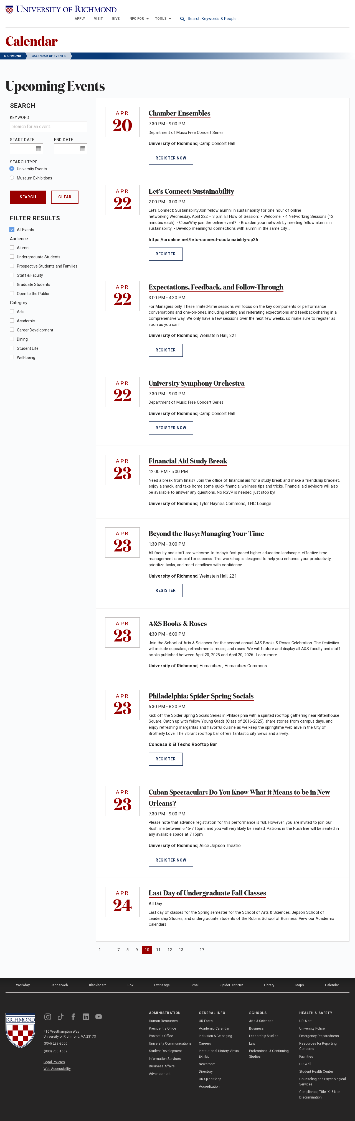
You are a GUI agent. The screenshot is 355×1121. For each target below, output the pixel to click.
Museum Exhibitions (34, 168)
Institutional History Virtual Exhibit (219, 1043)
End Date (63, 130)
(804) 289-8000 (55, 1034)
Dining (22, 330)
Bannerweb (59, 975)
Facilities (306, 1046)
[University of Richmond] (49, 9)
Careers (205, 1033)
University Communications (170, 1033)
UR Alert (305, 1011)
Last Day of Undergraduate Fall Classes (207, 883)
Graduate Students (33, 275)
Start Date (22, 130)
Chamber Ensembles (180, 103)
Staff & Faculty (30, 266)
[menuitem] (166, 9)
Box (130, 975)
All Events (25, 220)
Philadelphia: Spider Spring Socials (201, 686)
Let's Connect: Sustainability (191, 181)
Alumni (23, 238)
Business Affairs (162, 1056)
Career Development (35, 320)
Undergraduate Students (38, 247)
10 (148, 940)
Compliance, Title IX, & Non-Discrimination (320, 1084)
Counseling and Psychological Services (322, 1071)
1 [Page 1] (100, 940)
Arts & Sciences (261, 1011)
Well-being (26, 348)
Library (269, 975)
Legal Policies (54, 1051)
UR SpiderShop (210, 1069)
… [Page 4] (109, 940)
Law (252, 1033)
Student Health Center (316, 1061)
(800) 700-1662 (55, 1041)
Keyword (19, 108)
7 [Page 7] (118, 940)
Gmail (195, 975)
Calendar (32, 31)
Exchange (162, 975)
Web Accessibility (57, 1058)
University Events (32, 159)
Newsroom (207, 1054)
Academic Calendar (214, 1018)
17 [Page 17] (202, 940)
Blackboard (97, 975)
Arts (20, 302)
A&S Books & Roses (178, 613)
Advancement (160, 1064)
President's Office (162, 1018)
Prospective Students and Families (47, 256)
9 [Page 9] (137, 940)
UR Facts (206, 1011)
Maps (299, 975)
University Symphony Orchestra (197, 373)
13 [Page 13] (181, 940)
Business (256, 1018)
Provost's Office (161, 1026)
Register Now (171, 148)
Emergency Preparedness (319, 1026)
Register (166, 245)
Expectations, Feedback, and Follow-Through (216, 277)
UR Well (305, 1054)
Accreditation (209, 1076)
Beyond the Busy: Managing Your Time (206, 523)
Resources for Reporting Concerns (318, 1036)
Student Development (165, 1041)
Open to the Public (33, 284)
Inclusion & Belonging (215, 1026)
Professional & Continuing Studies (269, 1043)
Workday (22, 975)
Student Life (28, 339)
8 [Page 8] (127, 940)
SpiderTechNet (232, 975)
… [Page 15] (191, 940)
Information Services (165, 1049)
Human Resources (163, 1011)
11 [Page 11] (158, 940)
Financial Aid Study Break (188, 451)
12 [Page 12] (170, 940)
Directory (206, 1061)
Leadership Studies (263, 1026)
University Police (312, 1018)
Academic (26, 311)
